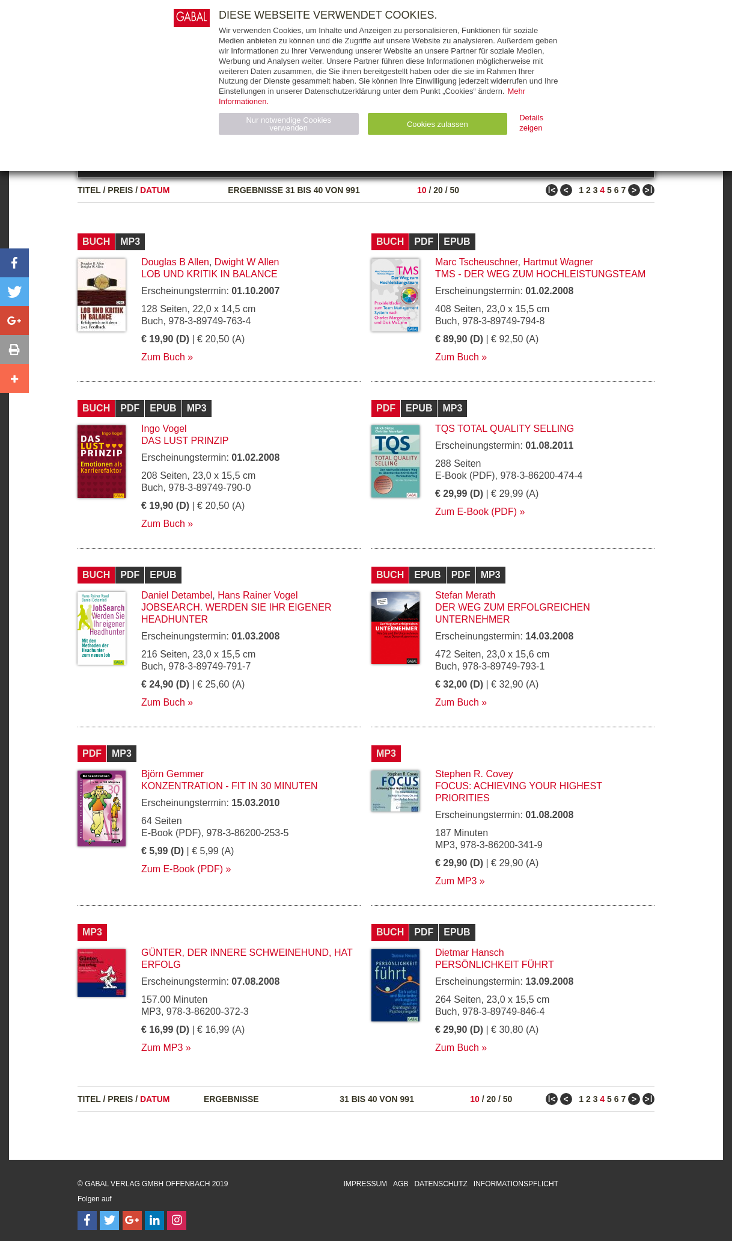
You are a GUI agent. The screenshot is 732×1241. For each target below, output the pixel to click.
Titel (89, 190)
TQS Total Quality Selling (504, 428)
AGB (400, 1184)
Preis (120, 190)
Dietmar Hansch (469, 952)
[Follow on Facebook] (87, 1220)
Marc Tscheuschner (476, 262)
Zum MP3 (456, 881)
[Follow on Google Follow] (132, 1220)
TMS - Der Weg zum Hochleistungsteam (540, 274)
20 (438, 190)
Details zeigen (531, 122)
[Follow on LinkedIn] (154, 1220)
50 (454, 190)
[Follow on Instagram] (176, 1220)
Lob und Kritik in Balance (209, 274)
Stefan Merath (465, 595)
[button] (14, 262)
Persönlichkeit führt (494, 964)
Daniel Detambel (176, 595)
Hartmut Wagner (558, 262)
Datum (155, 190)
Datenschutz (440, 1184)
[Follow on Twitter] (109, 1220)
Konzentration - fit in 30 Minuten (229, 786)
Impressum (365, 1184)
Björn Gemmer (172, 774)
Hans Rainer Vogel (257, 595)
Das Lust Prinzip (185, 441)
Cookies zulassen (437, 124)
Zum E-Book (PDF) (476, 512)
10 (422, 190)
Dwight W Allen (247, 262)
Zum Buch (163, 357)
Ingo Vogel (164, 428)
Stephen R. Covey (474, 774)
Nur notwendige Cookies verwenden (288, 123)
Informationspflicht (516, 1184)
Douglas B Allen (175, 262)
